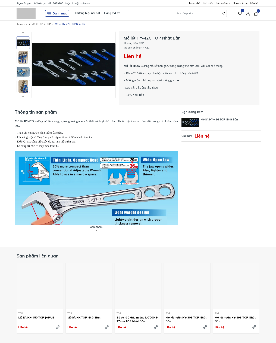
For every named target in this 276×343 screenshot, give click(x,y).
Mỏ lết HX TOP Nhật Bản (84, 317)
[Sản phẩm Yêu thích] (240, 13)
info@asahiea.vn (81, 3)
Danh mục (57, 13)
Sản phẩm (223, 3)
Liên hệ (254, 3)
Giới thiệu (208, 3)
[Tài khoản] (248, 13)
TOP (20, 313)
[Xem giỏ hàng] (256, 13)
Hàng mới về (112, 13)
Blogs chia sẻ (240, 3)
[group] (73, 64)
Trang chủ (194, 3)
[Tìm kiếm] (224, 13)
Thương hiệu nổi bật (87, 13)
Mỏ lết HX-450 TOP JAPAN (36, 317)
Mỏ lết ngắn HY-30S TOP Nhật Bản (186, 319)
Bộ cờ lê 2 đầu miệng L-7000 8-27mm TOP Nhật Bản (137, 319)
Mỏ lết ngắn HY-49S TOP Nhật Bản (235, 319)
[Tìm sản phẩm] (200, 13)
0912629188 (55, 3)
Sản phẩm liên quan (38, 256)
